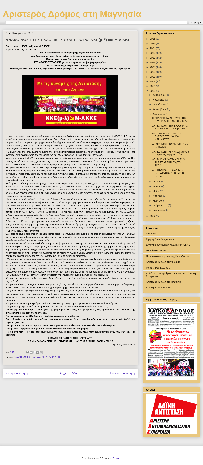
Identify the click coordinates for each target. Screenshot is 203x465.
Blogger (117, 458)
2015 (153, 91)
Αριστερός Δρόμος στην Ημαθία (163, 262)
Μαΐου (156, 191)
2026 (153, 38)
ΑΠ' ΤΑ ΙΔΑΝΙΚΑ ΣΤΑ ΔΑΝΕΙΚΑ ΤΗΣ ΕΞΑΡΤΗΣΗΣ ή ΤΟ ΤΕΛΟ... (168, 162)
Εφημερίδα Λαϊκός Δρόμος (160, 239)
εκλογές (36, 357)
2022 (153, 57)
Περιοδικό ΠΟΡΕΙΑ (156, 250)
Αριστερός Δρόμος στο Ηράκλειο (163, 281)
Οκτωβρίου (159, 104)
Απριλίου (158, 195)
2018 (153, 76)
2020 (153, 67)
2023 (153, 53)
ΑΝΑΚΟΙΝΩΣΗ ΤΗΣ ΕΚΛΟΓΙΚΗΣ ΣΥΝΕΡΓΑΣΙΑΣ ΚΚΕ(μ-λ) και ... (170, 127)
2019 (153, 71)
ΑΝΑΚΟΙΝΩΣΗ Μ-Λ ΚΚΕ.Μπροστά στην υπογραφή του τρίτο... (171, 153)
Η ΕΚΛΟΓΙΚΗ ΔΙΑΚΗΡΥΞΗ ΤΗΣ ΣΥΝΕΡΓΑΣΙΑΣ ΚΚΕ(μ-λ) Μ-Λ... (170, 119)
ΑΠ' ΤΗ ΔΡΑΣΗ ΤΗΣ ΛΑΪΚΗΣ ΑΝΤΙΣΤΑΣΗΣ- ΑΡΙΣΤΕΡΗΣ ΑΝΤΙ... (168, 173)
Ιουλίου (157, 181)
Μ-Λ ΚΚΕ (151, 233)
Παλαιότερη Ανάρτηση (122, 373)
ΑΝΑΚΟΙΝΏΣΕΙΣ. (22, 357)
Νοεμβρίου (159, 99)
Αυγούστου (159, 114)
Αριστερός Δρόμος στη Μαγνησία (72, 14)
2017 (153, 81)
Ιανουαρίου (159, 210)
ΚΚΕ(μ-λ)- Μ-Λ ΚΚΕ (51, 357)
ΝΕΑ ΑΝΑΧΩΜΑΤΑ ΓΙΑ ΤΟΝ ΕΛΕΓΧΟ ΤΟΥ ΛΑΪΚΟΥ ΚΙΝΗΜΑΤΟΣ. (167, 136)
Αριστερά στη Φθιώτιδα (158, 287)
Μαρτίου (157, 200)
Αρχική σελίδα (68, 373)
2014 (153, 216)
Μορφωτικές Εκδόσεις (158, 267)
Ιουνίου (157, 186)
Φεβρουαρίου (160, 205)
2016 (153, 86)
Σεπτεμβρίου (160, 109)
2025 (153, 43)
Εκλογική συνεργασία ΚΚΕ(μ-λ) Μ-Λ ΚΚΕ (168, 244)
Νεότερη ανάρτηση (17, 373)
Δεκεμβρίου (159, 95)
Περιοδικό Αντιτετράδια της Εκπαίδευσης (168, 256)
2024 (153, 48)
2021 (153, 62)
